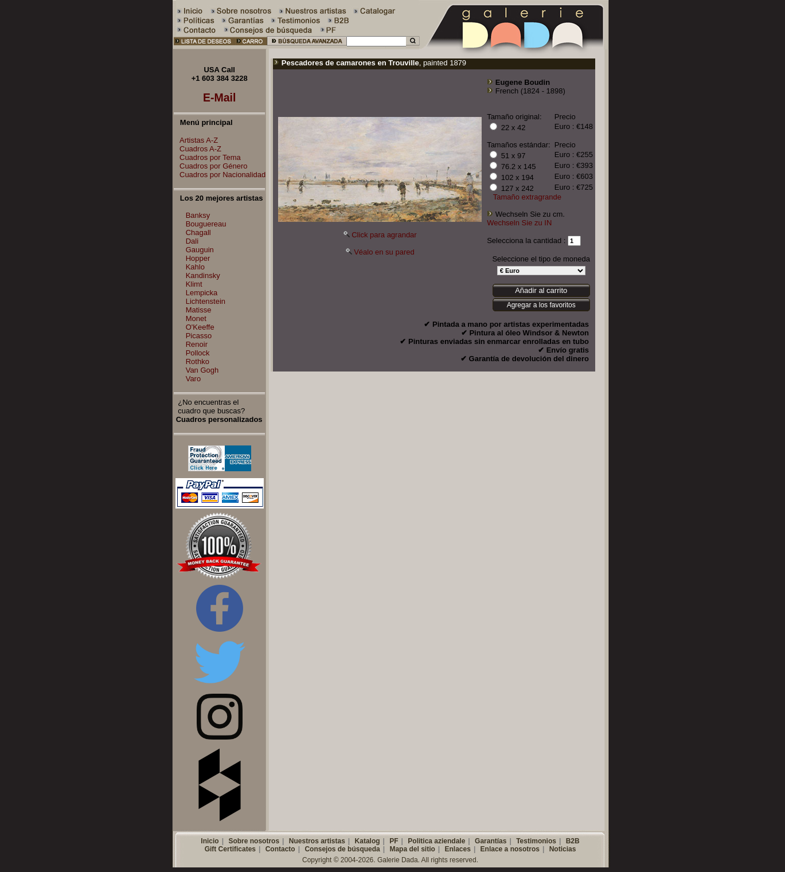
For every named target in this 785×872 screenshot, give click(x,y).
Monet (196, 318)
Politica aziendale (436, 841)
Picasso (199, 335)
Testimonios (536, 841)
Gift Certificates (230, 849)
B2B (573, 841)
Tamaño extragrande (527, 197)
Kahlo (195, 267)
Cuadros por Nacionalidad (219, 174)
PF (393, 841)
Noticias (562, 849)
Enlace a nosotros (510, 849)
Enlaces (458, 849)
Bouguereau (206, 224)
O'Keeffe (200, 327)
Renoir (197, 344)
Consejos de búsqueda (342, 849)
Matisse (199, 310)
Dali (192, 241)
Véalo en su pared (384, 252)
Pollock (198, 353)
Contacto (280, 849)
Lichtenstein (205, 301)
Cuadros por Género (211, 166)
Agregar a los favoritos (541, 305)
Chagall (198, 232)
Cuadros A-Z (197, 148)
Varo (193, 378)
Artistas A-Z (196, 140)
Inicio (209, 841)
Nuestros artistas (317, 841)
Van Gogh (202, 370)
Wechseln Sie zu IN (519, 222)
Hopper (198, 258)
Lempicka (202, 292)
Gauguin (200, 249)
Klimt (194, 284)
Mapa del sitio (412, 849)
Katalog (367, 841)
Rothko (197, 361)
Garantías (490, 841)
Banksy (198, 215)
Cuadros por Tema (207, 157)
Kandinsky (203, 275)
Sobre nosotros (253, 841)
